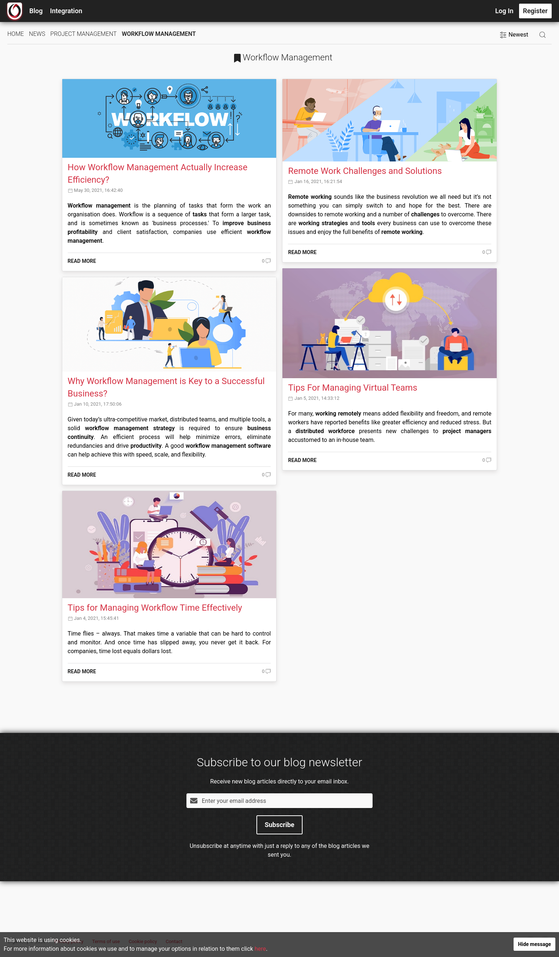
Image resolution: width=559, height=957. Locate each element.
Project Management (83, 33)
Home (15, 33)
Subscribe (279, 824)
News (37, 33)
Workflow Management (159, 33)
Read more (82, 261)
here (260, 949)
